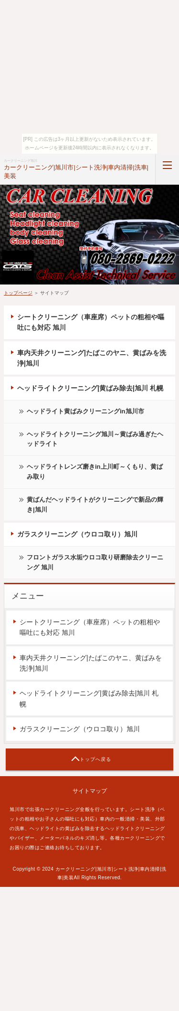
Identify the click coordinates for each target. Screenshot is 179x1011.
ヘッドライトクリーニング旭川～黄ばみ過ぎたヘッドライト (95, 439)
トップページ (18, 292)
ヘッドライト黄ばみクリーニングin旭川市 (85, 411)
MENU (167, 169)
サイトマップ (90, 791)
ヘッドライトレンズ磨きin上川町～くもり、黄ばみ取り (95, 471)
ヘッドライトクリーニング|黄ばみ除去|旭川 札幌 (90, 388)
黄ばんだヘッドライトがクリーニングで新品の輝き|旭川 (95, 504)
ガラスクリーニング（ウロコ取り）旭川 (77, 534)
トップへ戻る (95, 759)
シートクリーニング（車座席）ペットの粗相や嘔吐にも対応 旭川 (90, 322)
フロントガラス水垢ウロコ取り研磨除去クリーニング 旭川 (95, 562)
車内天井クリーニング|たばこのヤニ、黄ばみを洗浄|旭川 (91, 358)
